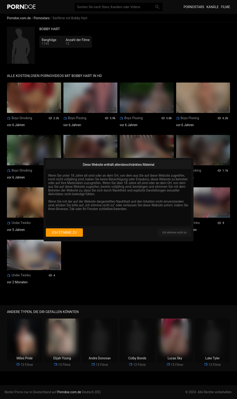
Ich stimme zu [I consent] (64, 232)
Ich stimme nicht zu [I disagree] (174, 232)
